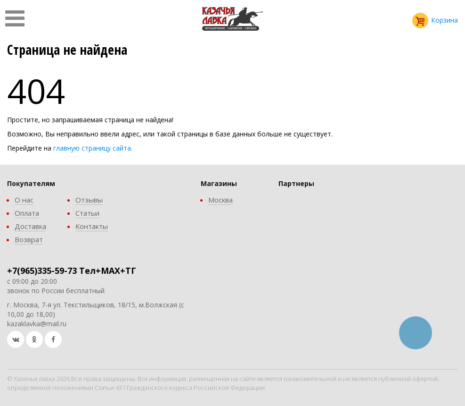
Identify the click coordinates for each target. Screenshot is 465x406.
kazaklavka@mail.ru (36, 323)
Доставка (30, 226)
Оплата (27, 213)
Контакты (91, 226)
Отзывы (89, 199)
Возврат (29, 239)
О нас (24, 199)
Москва (220, 199)
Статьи (87, 213)
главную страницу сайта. (92, 148)
